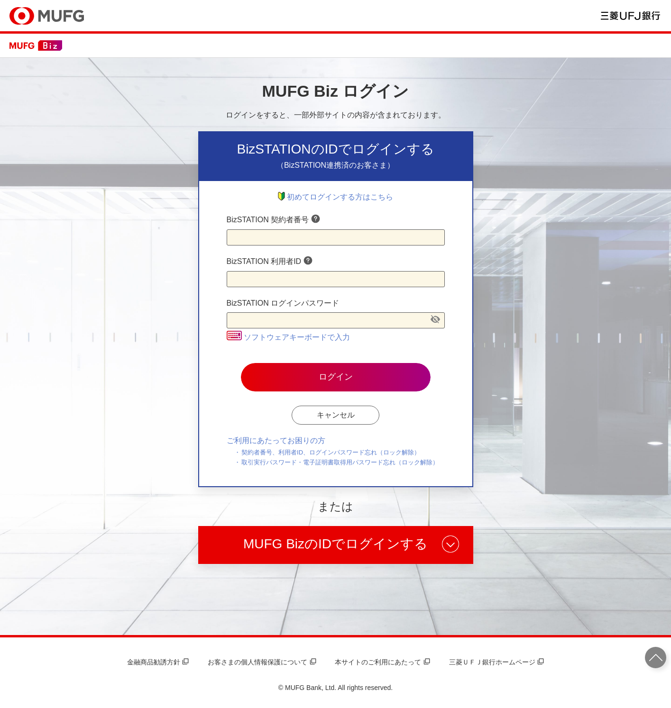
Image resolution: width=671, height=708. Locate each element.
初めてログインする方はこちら (336, 197)
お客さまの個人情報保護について (262, 662)
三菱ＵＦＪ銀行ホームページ (496, 662)
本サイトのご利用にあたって (382, 662)
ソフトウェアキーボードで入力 (288, 337)
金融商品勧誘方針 (158, 662)
